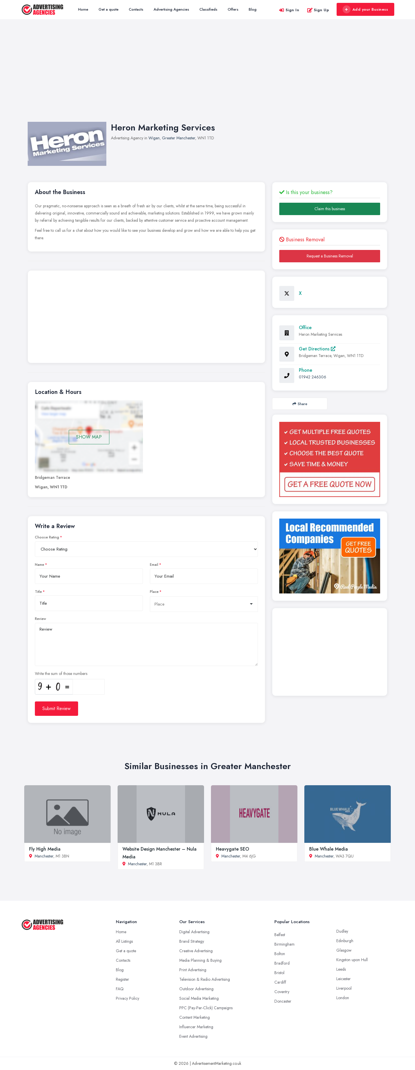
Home (83, 9)
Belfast (279, 935)
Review (40, 618)
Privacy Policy (127, 998)
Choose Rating (47, 537)
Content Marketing (194, 1017)
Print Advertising (192, 970)
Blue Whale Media (328, 849)
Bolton (279, 954)
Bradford (282, 963)
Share (300, 404)
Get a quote (108, 9)
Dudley (342, 931)
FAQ (120, 989)
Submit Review (56, 708)
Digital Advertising (194, 932)
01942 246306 (312, 377)
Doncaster (282, 1001)
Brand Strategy (191, 941)
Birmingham (284, 944)
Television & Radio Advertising (204, 979)
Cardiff (280, 982)
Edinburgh (344, 941)
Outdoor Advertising (196, 989)
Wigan (154, 138)
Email (154, 564)
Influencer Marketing (196, 1027)
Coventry (281, 992)
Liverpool (344, 988)
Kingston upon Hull (352, 960)
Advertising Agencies (171, 9)
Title (38, 591)
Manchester (44, 856)
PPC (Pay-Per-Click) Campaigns (206, 1008)
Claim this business (329, 209)
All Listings (124, 941)
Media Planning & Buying (200, 960)
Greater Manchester (178, 138)
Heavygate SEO (232, 849)
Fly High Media (45, 849)
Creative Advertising (196, 951)
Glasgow (344, 950)
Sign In (289, 10)
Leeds (341, 969)
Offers (233, 9)
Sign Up (318, 10)
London (342, 998)
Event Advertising (193, 1036)
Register (122, 979)
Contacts (136, 9)
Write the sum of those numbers (61, 673)
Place (154, 591)
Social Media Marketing (199, 998)
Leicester (343, 979)
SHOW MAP (89, 437)
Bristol (279, 973)
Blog (252, 9)
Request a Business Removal (330, 256)
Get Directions (317, 349)
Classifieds (208, 9)
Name (39, 564)
